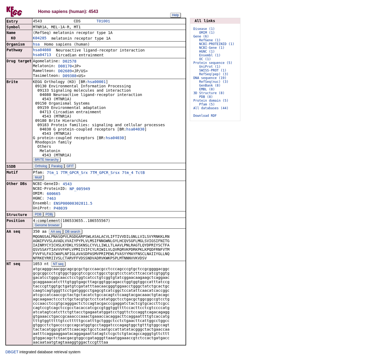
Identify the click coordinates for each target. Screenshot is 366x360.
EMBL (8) (207, 89)
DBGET (11, 352)
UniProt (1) (209, 66)
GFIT (70, 167)
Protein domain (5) (211, 100)
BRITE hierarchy (47, 160)
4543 (67, 184)
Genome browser (47, 226)
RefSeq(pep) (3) (213, 74)
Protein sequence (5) (213, 63)
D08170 (65, 66)
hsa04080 (42, 50)
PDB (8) (206, 97)
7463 (51, 199)
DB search (72, 232)
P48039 (61, 209)
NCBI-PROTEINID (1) (216, 44)
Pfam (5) (207, 104)
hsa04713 (42, 55)
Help (175, 15)
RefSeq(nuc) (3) (213, 82)
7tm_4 (127, 173)
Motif (38, 178)
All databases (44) (211, 108)
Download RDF (205, 116)
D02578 (69, 62)
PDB (38, 215)
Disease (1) (204, 29)
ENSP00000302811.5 (73, 204)
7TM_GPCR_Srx (74, 173)
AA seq (56, 232)
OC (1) (205, 59)
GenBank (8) (209, 85)
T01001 (103, 21)
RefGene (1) (209, 40)
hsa (36, 45)
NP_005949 (80, 189)
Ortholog (41, 167)
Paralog (56, 167)
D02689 (65, 71)
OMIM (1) (207, 33)
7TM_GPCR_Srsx (105, 173)
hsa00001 (97, 82)
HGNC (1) (207, 51)
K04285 (40, 38)
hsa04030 (135, 130)
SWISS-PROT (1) (212, 70)
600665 (54, 194)
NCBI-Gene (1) (211, 48)
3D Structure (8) (209, 93)
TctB (140, 173)
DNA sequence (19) (210, 78)
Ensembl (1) (209, 55)
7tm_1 (52, 173)
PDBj (49, 215)
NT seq (58, 264)
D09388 (69, 76)
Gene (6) (201, 36)
